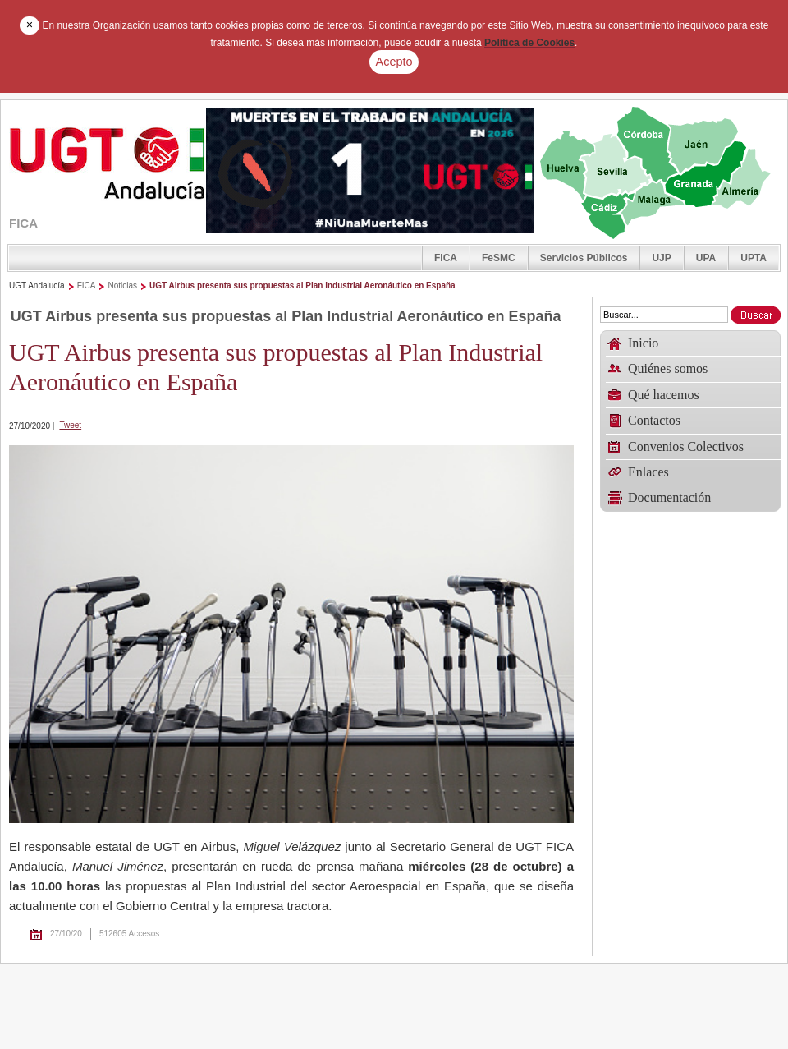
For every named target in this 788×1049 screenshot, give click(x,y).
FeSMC (498, 258)
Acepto (394, 61)
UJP (661, 258)
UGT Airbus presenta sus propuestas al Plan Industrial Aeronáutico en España (302, 285)
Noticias (122, 285)
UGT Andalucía (37, 285)
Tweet (70, 425)
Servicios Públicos (584, 258)
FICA (445, 258)
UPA (706, 258)
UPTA (753, 258)
